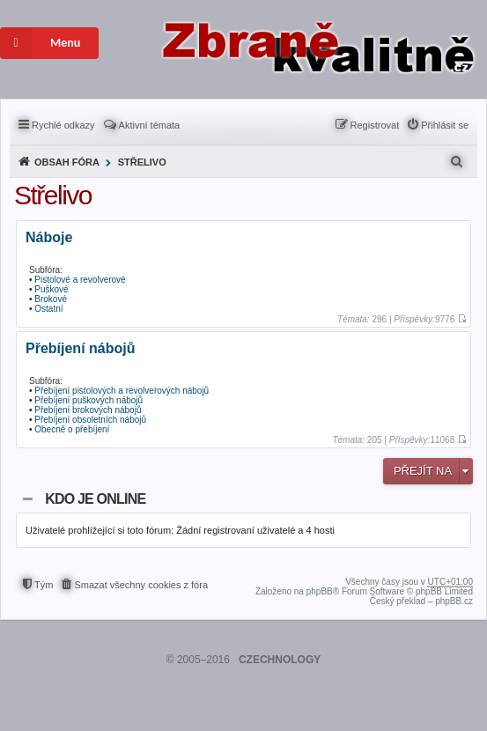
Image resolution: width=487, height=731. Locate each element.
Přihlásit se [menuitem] (445, 125)
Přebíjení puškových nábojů (88, 400)
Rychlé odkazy (63, 125)
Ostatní (48, 309)
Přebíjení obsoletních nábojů (90, 420)
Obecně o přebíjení (71, 429)
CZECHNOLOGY (280, 659)
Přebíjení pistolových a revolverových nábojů (121, 390)
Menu (40, 43)
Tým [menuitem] (43, 585)
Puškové (51, 289)
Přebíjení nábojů (80, 349)
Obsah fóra (67, 162)
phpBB (319, 591)
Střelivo (142, 162)
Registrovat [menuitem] (375, 125)
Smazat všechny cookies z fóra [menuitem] (141, 585)
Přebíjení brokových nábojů (87, 410)
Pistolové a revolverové (79, 279)
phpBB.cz (454, 601)
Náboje (49, 238)
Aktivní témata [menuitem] (150, 125)
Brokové (50, 299)
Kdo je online (95, 498)
